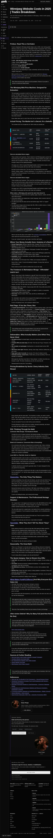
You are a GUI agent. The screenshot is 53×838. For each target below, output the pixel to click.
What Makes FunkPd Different (21, 579)
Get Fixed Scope (31, 772)
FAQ (11, 823)
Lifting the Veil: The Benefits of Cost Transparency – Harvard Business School (30, 679)
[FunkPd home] (4, 1)
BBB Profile (34, 815)
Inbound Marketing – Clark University (20, 693)
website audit (38, 56)
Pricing (11, 817)
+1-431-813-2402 (35, 825)
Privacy (45, 833)
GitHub (33, 821)
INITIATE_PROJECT (45, 1)
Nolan (11, 794)
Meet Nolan (31, 733)
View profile (27, 710)
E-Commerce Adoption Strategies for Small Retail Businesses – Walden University (31, 691)
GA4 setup (14, 77)
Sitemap (50, 833)
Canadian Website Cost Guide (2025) (20, 659)
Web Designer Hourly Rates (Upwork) (20, 664)
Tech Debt (14, 523)
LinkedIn (33, 817)
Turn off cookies (6, 835)
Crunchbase (34, 819)
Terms (41, 833)
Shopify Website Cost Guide (18, 662)
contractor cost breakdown (40, 234)
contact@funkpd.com (36, 823)
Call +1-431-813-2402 (16, 775)
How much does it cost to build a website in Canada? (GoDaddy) (27, 657)
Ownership (14, 477)
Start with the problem (19, 733)
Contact (11, 798)
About (11, 792)
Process (12, 796)
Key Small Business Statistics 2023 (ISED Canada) (24, 660)
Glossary (12, 825)
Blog (11, 819)
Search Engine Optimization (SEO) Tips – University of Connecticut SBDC (29, 694)
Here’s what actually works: (18, 629)
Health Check (13, 827)
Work (11, 815)
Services (12, 821)
